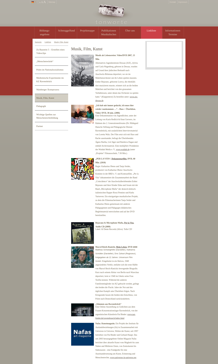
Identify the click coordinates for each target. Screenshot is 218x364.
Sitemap (51, 2)
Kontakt (173, 2)
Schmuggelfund (66, 30)
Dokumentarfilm (119, 159)
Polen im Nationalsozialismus (49, 69)
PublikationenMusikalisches (108, 32)
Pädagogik (41, 106)
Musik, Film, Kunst (61, 42)
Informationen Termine (172, 32)
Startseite (38, 42)
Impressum (182, 2)
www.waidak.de (123, 149)
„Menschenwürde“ (44, 61)
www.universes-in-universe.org (123, 357)
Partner (39, 126)
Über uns (130, 30)
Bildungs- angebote (45, 32)
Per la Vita (129, 223)
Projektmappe (87, 30)
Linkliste (151, 30)
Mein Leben (121, 247)
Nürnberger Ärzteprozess (47, 89)
